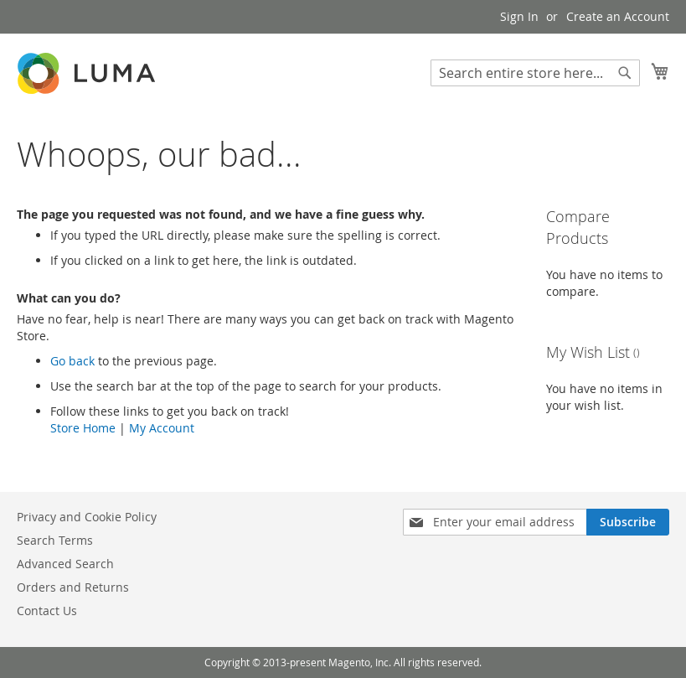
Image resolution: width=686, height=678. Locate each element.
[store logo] (88, 73)
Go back (72, 361)
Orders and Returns (73, 587)
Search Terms (55, 540)
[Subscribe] (627, 522)
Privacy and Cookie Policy (87, 517)
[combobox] (535, 73)
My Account (161, 428)
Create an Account (617, 16)
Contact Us (47, 610)
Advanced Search (65, 564)
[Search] (625, 73)
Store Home (83, 428)
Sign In (519, 16)
